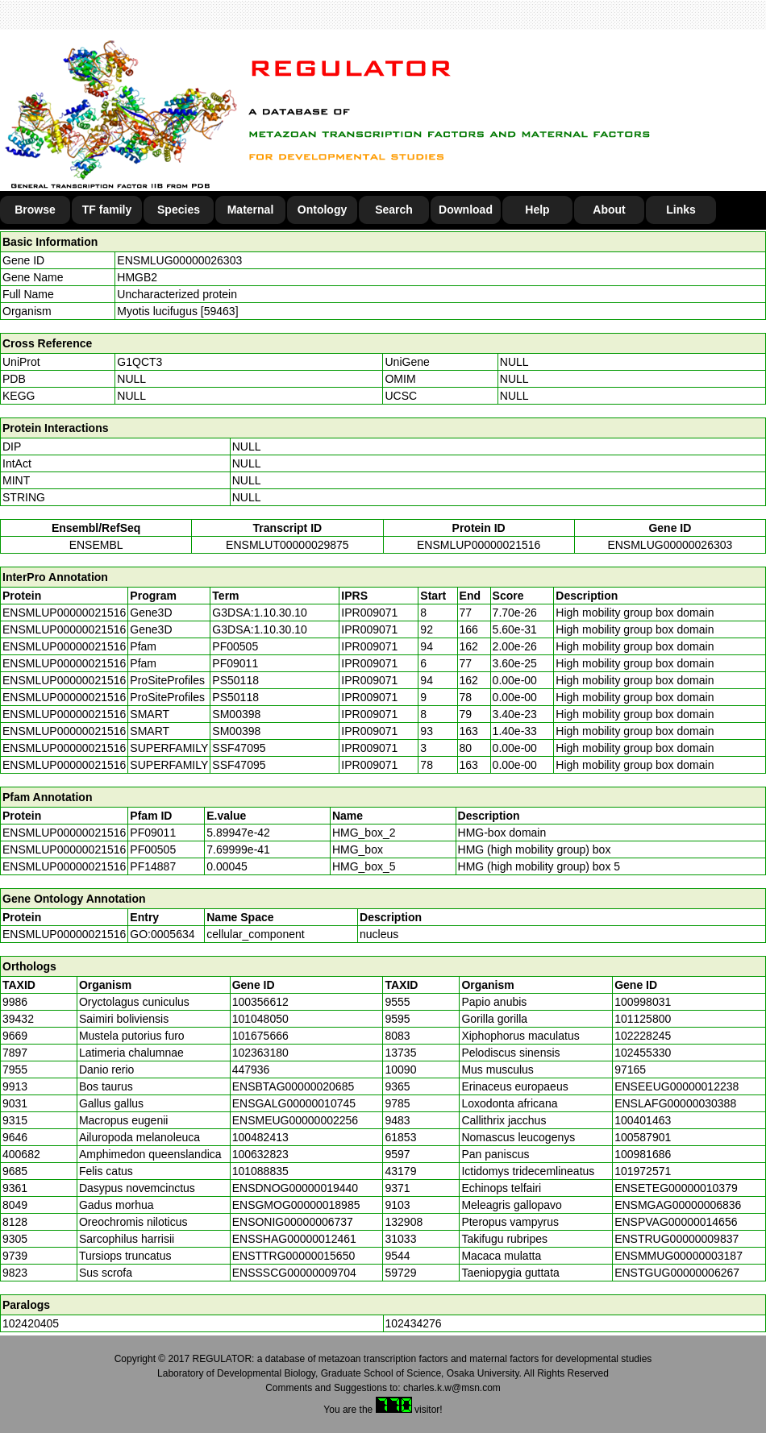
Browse (35, 209)
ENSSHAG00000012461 (294, 1238)
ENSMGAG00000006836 (677, 1204)
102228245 (642, 1035)
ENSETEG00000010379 (676, 1188)
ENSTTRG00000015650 (294, 1255)
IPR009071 (369, 612)
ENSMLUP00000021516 (478, 544)
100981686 (642, 1154)
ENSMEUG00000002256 (295, 1120)
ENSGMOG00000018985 (296, 1204)
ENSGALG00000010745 (294, 1103)
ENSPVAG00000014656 (675, 1221)
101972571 (642, 1171)
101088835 (260, 1171)
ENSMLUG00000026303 (179, 260)
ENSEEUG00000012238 (676, 1086)
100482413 (260, 1137)
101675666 (260, 1035)
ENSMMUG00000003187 (678, 1255)
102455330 (642, 1052)
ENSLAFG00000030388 (675, 1103)
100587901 (642, 1137)
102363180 (260, 1052)
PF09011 (153, 832)
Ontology (322, 209)
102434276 (413, 1323)
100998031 (642, 1001)
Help (537, 209)
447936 (251, 1069)
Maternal (250, 209)
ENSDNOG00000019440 (295, 1188)
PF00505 (153, 849)
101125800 (642, 1018)
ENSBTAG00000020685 (293, 1086)
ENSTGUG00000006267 (676, 1272)
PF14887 (153, 866)
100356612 (260, 1001)
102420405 (30, 1323)
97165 (630, 1069)
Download (466, 209)
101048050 (260, 1018)
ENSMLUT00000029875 (287, 544)
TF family (106, 209)
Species (178, 209)
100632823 (260, 1154)
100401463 (642, 1120)
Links (681, 209)
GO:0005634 (162, 934)
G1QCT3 (139, 361)
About (609, 209)
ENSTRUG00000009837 (676, 1238)
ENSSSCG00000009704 (294, 1272)
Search (394, 209)
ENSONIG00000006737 (292, 1221)
